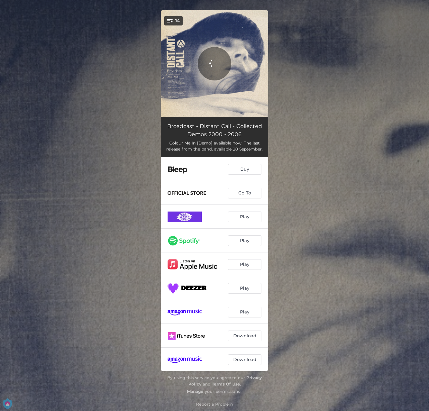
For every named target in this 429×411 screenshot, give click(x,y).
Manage (195, 391)
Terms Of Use (226, 384)
